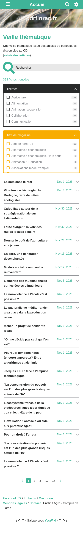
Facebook (10, 498)
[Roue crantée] (76, 4)
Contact (35, 503)
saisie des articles (17, 55)
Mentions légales (15, 503)
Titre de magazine (19, 135)
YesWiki (50, 520)
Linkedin (30, 498)
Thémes (12, 89)
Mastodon (46, 498)
